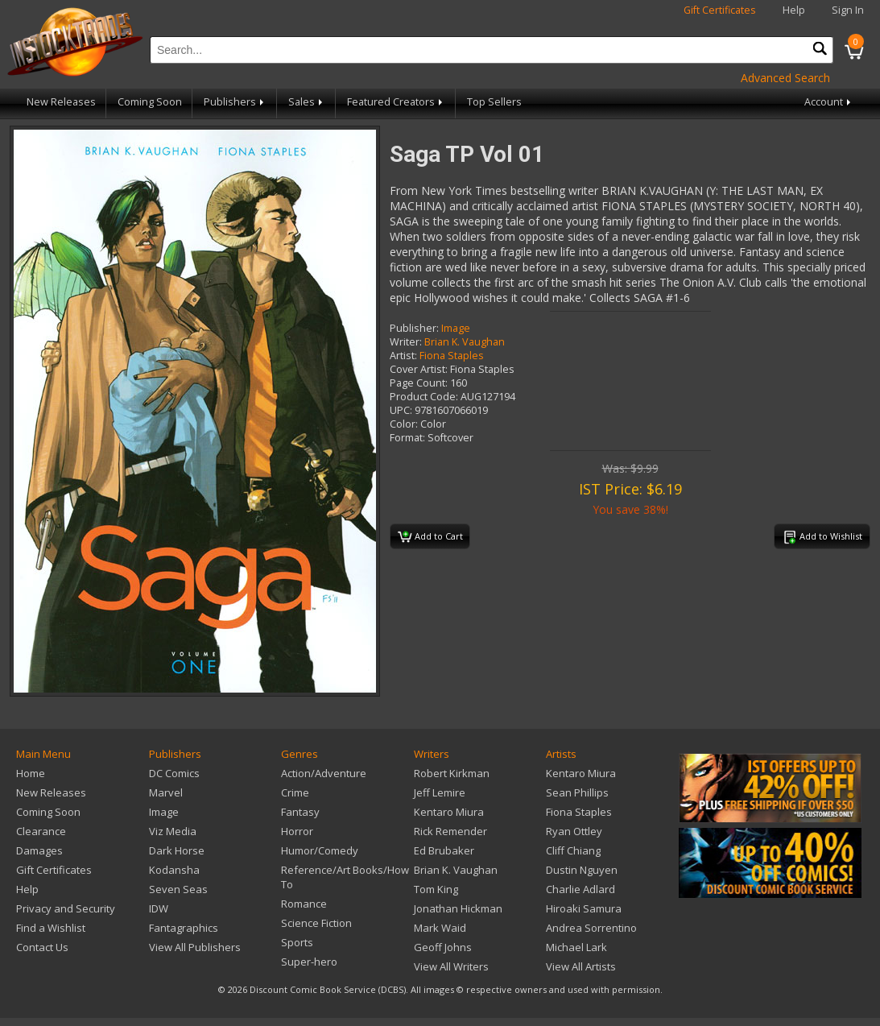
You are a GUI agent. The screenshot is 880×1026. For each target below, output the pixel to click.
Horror (297, 831)
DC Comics (174, 773)
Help (794, 10)
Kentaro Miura (449, 812)
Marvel (166, 792)
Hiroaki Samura (584, 908)
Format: (407, 438)
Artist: (403, 355)
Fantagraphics (183, 928)
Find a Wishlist (50, 928)
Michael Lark (576, 947)
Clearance (41, 831)
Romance (304, 903)
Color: (404, 424)
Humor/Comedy (319, 850)
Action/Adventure (323, 773)
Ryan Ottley (574, 831)
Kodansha (174, 870)
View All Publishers (195, 947)
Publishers (235, 102)
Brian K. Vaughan (464, 342)
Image (455, 328)
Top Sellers (494, 102)
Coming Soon (150, 102)
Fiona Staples (451, 355)
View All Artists (581, 966)
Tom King (436, 889)
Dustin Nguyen (582, 870)
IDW (158, 908)
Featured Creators (396, 102)
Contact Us (42, 947)
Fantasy (300, 812)
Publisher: (414, 328)
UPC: (401, 410)
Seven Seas (178, 889)
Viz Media (172, 831)
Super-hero (309, 961)
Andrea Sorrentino (591, 928)
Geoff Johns (443, 947)
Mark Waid (440, 928)
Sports (297, 942)
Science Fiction (316, 923)
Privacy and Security (65, 908)
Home (30, 773)
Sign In (848, 10)
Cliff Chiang (573, 850)
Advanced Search (785, 77)
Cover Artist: (419, 369)
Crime (295, 792)
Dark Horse (177, 850)
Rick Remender (450, 831)
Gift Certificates (720, 10)
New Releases (61, 102)
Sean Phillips (577, 792)
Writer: (406, 342)
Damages (39, 850)
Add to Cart (430, 537)
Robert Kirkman (452, 773)
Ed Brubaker (444, 850)
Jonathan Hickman (458, 908)
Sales (306, 102)
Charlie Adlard (580, 889)
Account (828, 102)
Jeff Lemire (439, 792)
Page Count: (419, 383)
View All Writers (451, 966)
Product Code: (424, 396)
